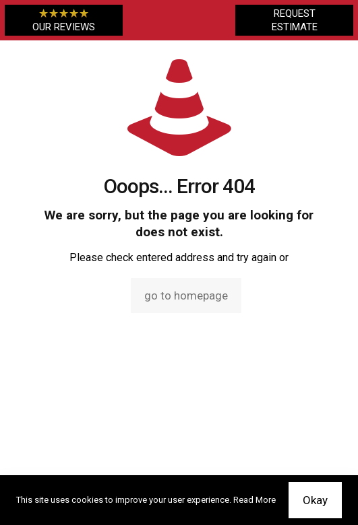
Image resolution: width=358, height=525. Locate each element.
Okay (315, 500)
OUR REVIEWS (63, 20)
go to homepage (186, 295)
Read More (254, 500)
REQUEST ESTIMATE (295, 20)
